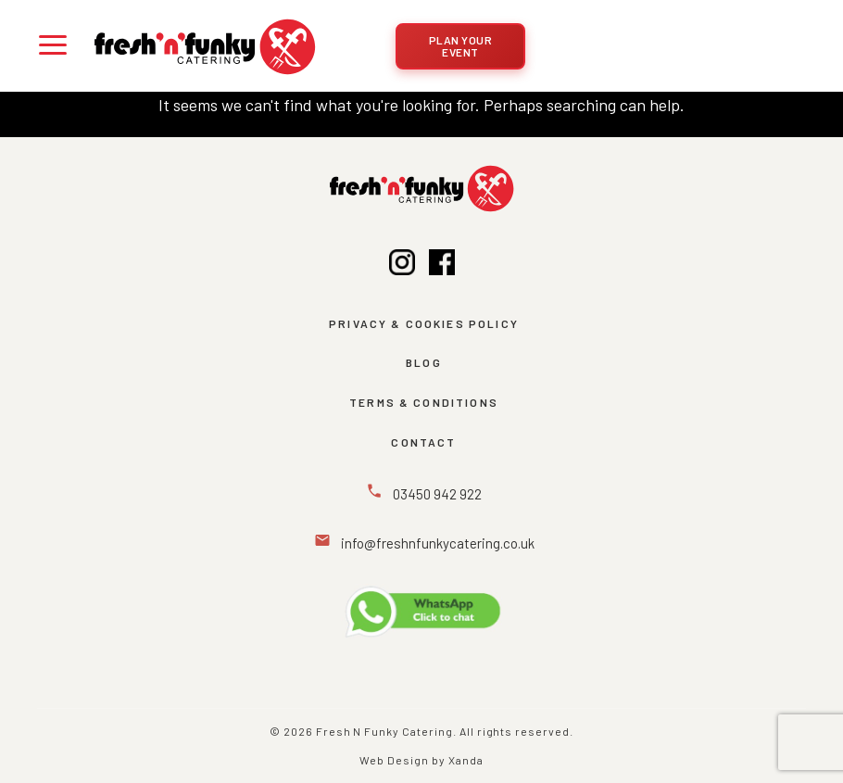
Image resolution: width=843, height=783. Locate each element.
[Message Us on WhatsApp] (421, 611)
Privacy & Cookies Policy (424, 323)
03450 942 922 (436, 494)
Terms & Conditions (423, 402)
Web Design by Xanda (421, 759)
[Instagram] (402, 266)
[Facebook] (442, 266)
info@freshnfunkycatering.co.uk (436, 543)
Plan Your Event (461, 45)
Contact (423, 442)
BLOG (424, 362)
